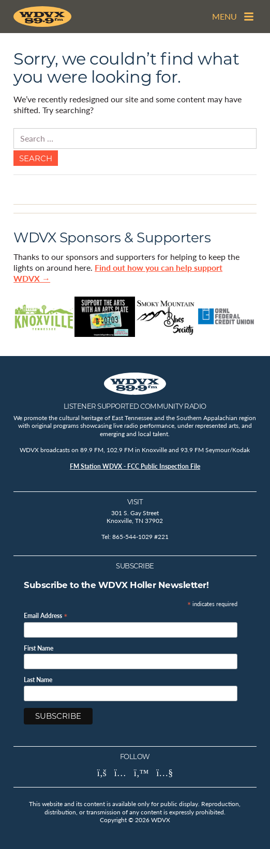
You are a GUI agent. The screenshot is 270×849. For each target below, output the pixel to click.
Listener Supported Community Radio (135, 406)
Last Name (38, 680)
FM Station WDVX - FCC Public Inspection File (135, 466)
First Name (38, 648)
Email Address (46, 615)
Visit (135, 502)
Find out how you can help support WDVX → (117, 272)
